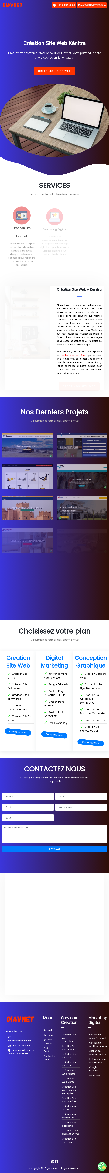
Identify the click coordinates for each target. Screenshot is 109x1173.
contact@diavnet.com (93, 5)
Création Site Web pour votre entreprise (70, 1090)
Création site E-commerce (70, 1116)
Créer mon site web (54, 71)
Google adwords (94, 1069)
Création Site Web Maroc (69, 1080)
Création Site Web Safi (69, 1064)
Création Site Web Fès (69, 1056)
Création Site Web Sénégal (69, 1100)
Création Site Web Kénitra (69, 1072)
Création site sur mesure (69, 1140)
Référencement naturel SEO (98, 1061)
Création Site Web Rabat (69, 1048)
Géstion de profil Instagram (98, 1044)
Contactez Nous (18, 732)
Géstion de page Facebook (97, 1036)
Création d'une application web (70, 1132)
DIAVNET (54, 1168)
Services (48, 1035)
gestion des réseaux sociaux (97, 1052)
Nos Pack (46, 1049)
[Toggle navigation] (38, 5)
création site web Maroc (73, 355)
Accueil (48, 1030)
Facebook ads (96, 1075)
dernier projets (48, 1041)
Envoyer (54, 849)
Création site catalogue (69, 1124)
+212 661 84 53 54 (65, 5)
